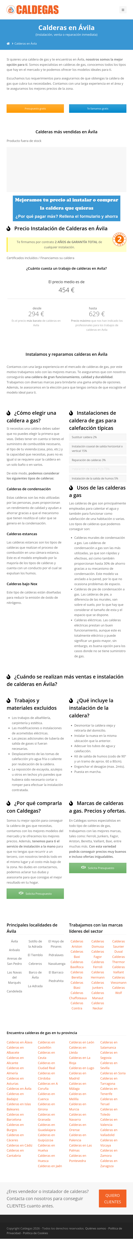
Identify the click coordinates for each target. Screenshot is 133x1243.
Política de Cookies (35, 1233)
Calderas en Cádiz (19, 1145)
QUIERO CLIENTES (112, 1198)
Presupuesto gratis (35, 108)
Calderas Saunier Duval (118, 946)
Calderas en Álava (19, 1042)
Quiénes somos (95, 1228)
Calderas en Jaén (50, 1166)
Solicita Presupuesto (35, 894)
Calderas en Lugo (81, 1068)
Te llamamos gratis (97, 108)
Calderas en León (81, 1042)
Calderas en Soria (113, 1073)
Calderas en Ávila (19, 1088)
